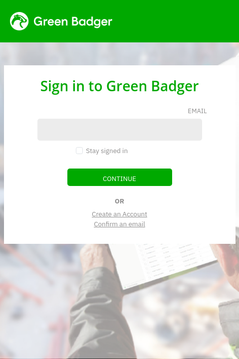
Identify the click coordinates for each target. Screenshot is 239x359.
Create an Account (119, 213)
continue (119, 178)
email (197, 111)
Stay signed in (107, 150)
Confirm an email (119, 223)
